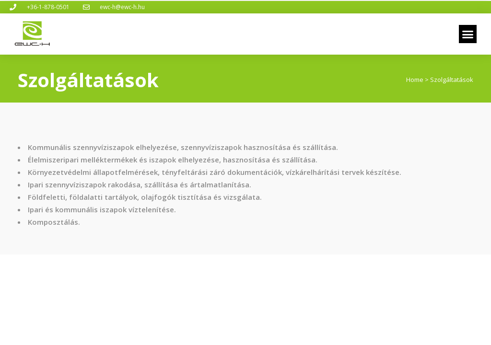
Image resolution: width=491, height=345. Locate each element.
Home (414, 79)
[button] (468, 34)
